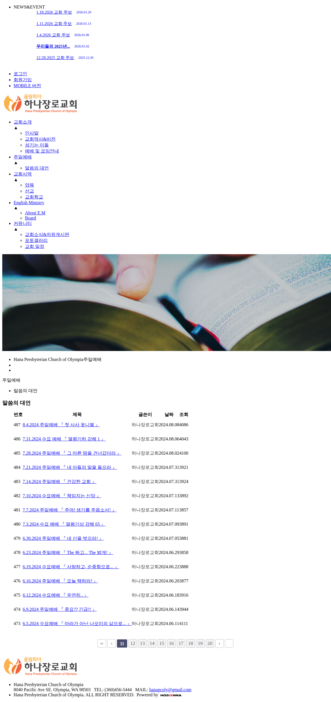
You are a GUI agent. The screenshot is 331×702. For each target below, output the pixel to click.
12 (132, 643)
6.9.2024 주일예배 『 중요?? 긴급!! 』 (60, 609)
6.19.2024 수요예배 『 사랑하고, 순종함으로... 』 (71, 566)
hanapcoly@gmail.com (170, 689)
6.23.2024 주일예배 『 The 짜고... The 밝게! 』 (68, 552)
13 (142, 643)
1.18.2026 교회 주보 (63, 12)
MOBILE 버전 (27, 85)
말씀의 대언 (25, 390)
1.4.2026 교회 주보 (62, 35)
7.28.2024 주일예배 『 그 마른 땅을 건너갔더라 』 (72, 453)
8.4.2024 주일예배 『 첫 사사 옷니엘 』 (61, 424)
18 (190, 643)
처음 (102, 643)
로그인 (20, 73)
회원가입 (23, 79)
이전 (111, 643)
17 (180, 643)
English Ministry (29, 202)
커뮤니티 (23, 223)
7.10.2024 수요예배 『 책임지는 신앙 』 (62, 495)
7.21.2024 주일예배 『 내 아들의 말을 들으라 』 (70, 467)
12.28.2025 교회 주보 (64, 57)
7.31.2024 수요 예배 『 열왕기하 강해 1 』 (64, 438)
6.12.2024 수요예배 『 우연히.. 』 (55, 595)
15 (161, 643)
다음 (219, 643)
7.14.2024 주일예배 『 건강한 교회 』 (59, 481)
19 (200, 643)
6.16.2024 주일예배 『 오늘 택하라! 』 (60, 580)
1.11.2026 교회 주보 (63, 23)
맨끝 (229, 643)
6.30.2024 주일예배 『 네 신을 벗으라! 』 (63, 538)
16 (171, 643)
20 (209, 643)
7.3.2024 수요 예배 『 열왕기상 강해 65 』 (64, 524)
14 (151, 643)
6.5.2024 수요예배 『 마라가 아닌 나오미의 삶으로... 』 (77, 623)
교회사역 (23, 174)
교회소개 (23, 122)
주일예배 (23, 156)
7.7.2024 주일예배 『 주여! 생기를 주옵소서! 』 (70, 509)
